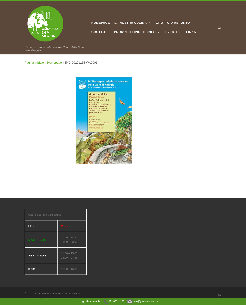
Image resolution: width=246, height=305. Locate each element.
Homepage (54, 62)
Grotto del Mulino (44, 293)
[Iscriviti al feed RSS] (220, 296)
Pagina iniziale (34, 62)
